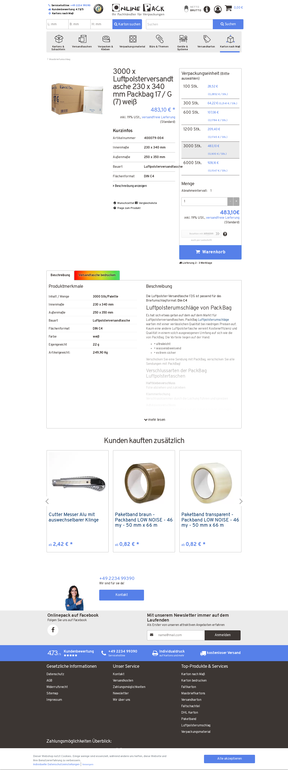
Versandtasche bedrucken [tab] (97, 275)
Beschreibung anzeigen (130, 186)
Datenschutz (55, 674)
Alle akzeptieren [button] (229, 759)
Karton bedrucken (194, 681)
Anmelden (223, 635)
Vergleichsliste (146, 203)
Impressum (54, 700)
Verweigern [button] (87, 764)
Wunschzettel (123, 203)
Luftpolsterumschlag (195, 726)
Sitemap (52, 694)
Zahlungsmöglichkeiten (129, 687)
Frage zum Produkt (127, 208)
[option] (77, 501)
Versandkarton (191, 700)
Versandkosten (123, 681)
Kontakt (121, 595)
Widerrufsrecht (57, 687)
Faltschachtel (190, 706)
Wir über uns (121, 700)
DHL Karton (189, 713)
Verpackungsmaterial (196, 732)
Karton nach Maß (193, 674)
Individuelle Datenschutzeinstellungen (56, 764)
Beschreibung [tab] (60, 275)
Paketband (188, 719)
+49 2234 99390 (80, 5)
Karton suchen (127, 24)
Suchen (228, 24)
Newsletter (121, 694)
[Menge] (204, 201)
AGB (49, 681)
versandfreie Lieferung (158, 117)
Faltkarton (188, 687)
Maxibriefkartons (193, 694)
